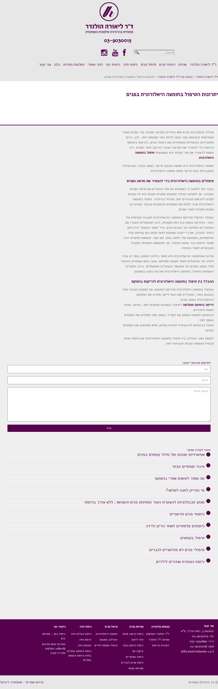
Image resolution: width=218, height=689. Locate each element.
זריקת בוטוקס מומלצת (198, 304)
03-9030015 (117, 40)
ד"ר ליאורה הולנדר (207, 77)
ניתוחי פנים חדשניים (187, 514)
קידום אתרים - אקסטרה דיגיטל (21, 682)
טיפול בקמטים (192, 538)
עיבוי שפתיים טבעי (188, 466)
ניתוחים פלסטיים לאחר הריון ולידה (175, 526)
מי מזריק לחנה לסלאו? (185, 490)
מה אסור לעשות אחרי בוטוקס (180, 478)
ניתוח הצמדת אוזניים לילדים (180, 561)
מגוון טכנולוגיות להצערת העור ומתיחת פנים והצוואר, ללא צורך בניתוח (145, 502)
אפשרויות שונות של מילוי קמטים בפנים (171, 454)
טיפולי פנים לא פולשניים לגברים (177, 549)
